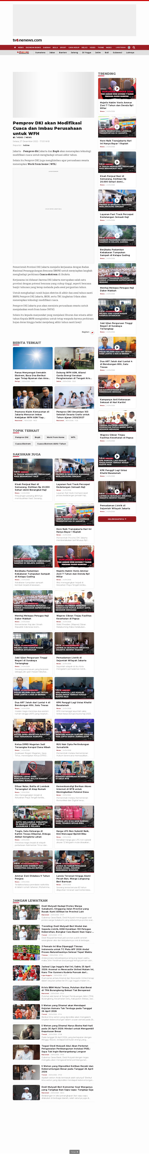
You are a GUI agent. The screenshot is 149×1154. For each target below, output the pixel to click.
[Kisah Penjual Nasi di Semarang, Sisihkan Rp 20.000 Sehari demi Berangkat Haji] (117, 162)
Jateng (74, 52)
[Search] (134, 47)
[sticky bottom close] (74, 1152)
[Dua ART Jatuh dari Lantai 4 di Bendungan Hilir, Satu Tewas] (117, 347)
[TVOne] (101, 47)
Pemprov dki (31, 151)
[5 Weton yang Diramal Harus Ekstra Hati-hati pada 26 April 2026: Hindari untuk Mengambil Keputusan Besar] (26, 1032)
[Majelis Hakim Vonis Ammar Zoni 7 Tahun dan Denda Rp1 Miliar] (117, 88)
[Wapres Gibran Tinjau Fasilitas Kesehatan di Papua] (117, 421)
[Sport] (63, 47)
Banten (63, 52)
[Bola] (55, 47)
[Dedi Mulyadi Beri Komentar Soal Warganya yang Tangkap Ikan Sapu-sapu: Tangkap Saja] (26, 1092)
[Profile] (129, 47)
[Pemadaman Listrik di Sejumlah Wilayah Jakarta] (117, 491)
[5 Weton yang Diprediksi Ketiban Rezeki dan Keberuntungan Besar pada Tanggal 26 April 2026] (26, 1072)
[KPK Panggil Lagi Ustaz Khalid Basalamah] (117, 456)
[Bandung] (23, 52)
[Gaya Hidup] (73, 47)
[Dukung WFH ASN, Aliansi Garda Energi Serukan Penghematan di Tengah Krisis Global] (74, 358)
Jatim (98, 52)
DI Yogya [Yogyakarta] (86, 52)
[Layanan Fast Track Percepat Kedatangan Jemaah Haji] (117, 200)
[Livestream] (120, 47)
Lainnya (130, 52)
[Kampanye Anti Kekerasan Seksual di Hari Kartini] (117, 385)
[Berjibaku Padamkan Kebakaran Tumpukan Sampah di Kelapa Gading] (117, 235)
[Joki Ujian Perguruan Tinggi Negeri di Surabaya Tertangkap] (117, 309)
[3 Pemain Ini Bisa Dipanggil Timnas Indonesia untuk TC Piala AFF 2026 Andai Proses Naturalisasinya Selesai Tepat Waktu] (26, 952)
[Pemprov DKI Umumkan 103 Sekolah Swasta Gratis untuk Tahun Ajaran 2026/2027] (74, 397)
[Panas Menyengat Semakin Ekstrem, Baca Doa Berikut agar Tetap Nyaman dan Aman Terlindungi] (33, 358)
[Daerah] (47, 47)
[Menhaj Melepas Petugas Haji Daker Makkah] (117, 274)
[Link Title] (14, 137)
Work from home (38, 164)
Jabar (52, 52)
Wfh (53, 164)
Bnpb (56, 151)
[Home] (27, 40)
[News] (21, 47)
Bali (107, 52)
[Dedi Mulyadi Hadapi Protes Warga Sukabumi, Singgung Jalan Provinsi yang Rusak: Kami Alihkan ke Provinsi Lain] (26, 912)
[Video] (93, 47)
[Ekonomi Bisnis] (33, 47)
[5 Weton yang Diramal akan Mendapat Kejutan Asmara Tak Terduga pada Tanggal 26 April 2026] (26, 1011)
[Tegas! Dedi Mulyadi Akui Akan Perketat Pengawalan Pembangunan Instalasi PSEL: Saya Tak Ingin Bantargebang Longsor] (26, 1052)
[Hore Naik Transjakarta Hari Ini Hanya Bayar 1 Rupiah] (117, 127)
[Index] (109, 47)
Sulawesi (117, 52)
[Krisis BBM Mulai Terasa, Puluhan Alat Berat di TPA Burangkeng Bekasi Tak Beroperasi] (26, 993)
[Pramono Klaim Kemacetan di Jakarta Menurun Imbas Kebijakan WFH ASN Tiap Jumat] (33, 397)
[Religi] (85, 47)
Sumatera (40, 52)
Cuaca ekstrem (49, 274)
